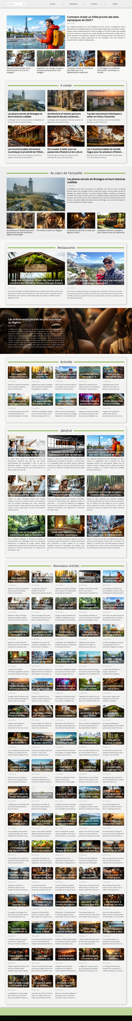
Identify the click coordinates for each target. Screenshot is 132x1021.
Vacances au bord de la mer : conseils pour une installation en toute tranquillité (42, 771)
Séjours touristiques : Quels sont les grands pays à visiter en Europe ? (90, 852)
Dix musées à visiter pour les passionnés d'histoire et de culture (64, 150)
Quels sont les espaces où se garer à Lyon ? (66, 931)
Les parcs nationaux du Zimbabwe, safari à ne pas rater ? (66, 877)
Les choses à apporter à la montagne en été (18, 904)
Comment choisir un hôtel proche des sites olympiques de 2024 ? (93, 18)
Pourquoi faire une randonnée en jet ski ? (19, 877)
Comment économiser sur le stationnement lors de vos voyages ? (18, 70)
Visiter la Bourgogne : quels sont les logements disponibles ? (42, 825)
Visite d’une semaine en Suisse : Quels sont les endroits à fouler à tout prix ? (90, 798)
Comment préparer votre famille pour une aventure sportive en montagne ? (96, 282)
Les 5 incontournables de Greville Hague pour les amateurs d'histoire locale (105, 152)
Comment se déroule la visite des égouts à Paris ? (81, 231)
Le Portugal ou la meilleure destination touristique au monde (108, 70)
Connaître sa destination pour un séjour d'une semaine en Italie (89, 771)
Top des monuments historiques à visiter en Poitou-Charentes (104, 115)
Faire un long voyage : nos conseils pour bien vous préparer (19, 985)
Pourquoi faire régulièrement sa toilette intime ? (18, 931)
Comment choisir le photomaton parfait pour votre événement (89, 405)
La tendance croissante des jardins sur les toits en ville (89, 744)
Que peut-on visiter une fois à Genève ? (89, 822)
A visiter (52, 4)
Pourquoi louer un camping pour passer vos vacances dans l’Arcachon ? (113, 879)
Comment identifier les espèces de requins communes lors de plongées (89, 378)
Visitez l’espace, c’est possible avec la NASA (19, 958)
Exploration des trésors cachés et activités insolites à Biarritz (66, 405)
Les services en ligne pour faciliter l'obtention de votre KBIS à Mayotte (89, 717)
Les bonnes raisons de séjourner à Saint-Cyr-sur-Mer (113, 931)
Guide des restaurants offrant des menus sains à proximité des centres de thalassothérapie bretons (36, 282)
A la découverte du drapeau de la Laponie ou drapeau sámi (42, 906)
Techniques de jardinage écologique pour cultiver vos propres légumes (19, 405)
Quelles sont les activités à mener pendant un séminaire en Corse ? (19, 771)
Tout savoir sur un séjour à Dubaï (42, 930)
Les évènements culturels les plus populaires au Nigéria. (35, 321)
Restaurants (73, 4)
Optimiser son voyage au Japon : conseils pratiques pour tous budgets (50, 70)
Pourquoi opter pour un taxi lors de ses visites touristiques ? (42, 877)
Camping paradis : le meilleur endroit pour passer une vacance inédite (113, 798)
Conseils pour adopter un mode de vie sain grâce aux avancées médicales (90, 690)
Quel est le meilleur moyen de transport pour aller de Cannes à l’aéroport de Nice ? (26, 454)
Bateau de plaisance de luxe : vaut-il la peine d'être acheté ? (42, 742)
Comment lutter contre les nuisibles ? (42, 849)
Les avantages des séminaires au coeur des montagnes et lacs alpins (42, 405)
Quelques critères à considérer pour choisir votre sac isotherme (110, 231)
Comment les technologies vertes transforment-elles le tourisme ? (26, 533)
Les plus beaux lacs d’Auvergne (42, 795)
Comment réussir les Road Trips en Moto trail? (113, 850)
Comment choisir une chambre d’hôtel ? (19, 850)
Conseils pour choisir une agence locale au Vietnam (42, 688)
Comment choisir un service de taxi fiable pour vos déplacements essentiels (80, 70)
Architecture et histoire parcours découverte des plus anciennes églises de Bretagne (64, 116)
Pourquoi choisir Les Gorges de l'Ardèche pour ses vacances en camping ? (66, 852)
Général (115, 4)
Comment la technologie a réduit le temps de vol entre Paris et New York (66, 744)
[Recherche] (16, 4)
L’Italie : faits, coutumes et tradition (89, 931)
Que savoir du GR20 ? (66, 795)
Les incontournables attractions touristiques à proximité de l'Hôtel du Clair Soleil (25, 152)
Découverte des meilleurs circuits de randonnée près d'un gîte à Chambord (18, 378)
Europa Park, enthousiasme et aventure (89, 877)
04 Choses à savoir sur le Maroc (42, 984)
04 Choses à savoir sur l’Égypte (49, 230)
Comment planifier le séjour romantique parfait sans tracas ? (26, 493)
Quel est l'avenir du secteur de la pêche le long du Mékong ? (18, 796)
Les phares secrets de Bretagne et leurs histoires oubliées (25, 115)
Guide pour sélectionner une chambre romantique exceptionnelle (66, 535)
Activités (94, 4)
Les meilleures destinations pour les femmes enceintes (113, 823)
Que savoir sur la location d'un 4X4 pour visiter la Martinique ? (89, 906)
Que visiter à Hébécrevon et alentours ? (66, 769)
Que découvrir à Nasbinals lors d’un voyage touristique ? (113, 904)
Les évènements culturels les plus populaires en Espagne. (66, 960)
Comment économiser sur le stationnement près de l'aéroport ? (66, 454)
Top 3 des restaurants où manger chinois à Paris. (42, 960)
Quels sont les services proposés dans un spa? (113, 742)
